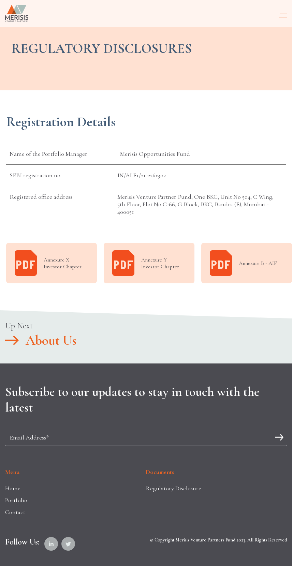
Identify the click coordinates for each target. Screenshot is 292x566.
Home (12, 488)
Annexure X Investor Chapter (48, 263)
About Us (40, 340)
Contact (15, 512)
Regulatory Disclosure (173, 488)
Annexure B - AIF (243, 263)
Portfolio (16, 500)
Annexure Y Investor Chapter (145, 263)
